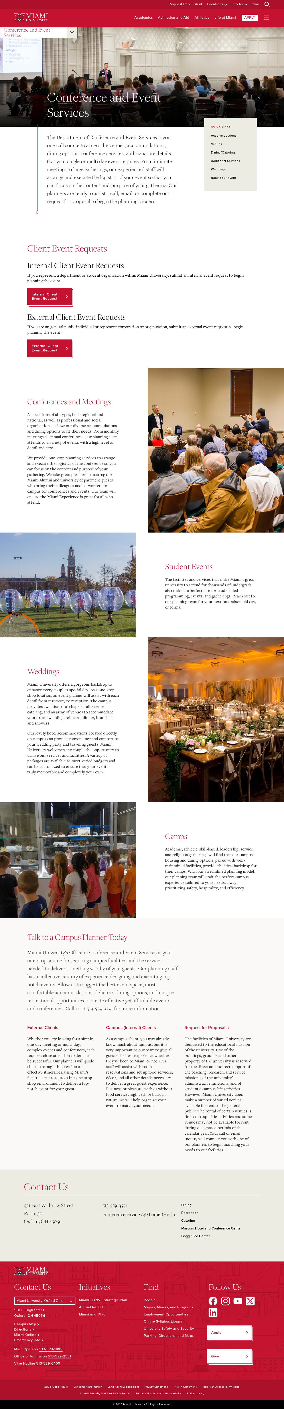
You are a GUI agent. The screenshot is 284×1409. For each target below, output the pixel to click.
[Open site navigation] (266, 17)
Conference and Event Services (27, 32)
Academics (143, 18)
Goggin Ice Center (195, 1236)
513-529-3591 (115, 1205)
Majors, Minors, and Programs (168, 1307)
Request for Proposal (205, 1027)
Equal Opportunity (56, 1386)
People (150, 1300)
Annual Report (91, 1307)
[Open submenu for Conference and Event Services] (72, 32)
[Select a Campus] (44, 1301)
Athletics (202, 18)
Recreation (190, 1213)
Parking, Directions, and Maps (169, 1335)
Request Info (179, 4)
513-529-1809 (51, 1349)
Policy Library (195, 1393)
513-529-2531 (59, 1356)
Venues (216, 144)
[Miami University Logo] (31, 17)
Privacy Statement (156, 1386)
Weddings (218, 169)
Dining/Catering (223, 152)
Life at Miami (225, 18)
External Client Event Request (45, 348)
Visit (198, 4)
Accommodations (224, 136)
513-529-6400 (48, 1363)
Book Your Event (223, 178)
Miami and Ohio (92, 1314)
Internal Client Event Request (44, 296)
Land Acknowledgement (123, 1386)
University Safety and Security (169, 1328)
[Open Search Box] (267, 4)
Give (255, 4)
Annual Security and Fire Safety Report (105, 1393)
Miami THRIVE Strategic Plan (103, 1300)
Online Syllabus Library (163, 1321)
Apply (249, 17)
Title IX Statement (185, 1386)
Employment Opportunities (166, 1314)
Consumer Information (88, 1386)
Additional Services (225, 161)
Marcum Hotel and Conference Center (211, 1228)
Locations (215, 4)
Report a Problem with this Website (158, 1393)
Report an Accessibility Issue (221, 1386)
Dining (186, 1205)
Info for (237, 4)
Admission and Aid (173, 18)
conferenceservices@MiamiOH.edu (139, 1214)
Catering (188, 1220)
